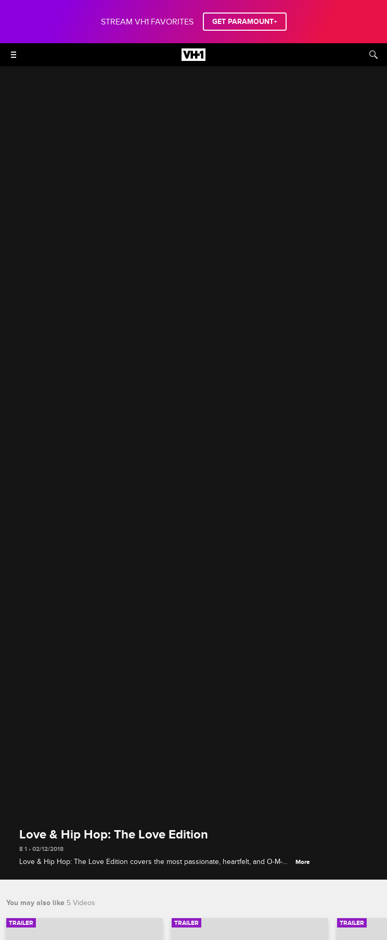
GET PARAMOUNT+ (244, 21)
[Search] (373, 55)
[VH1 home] (193, 58)
